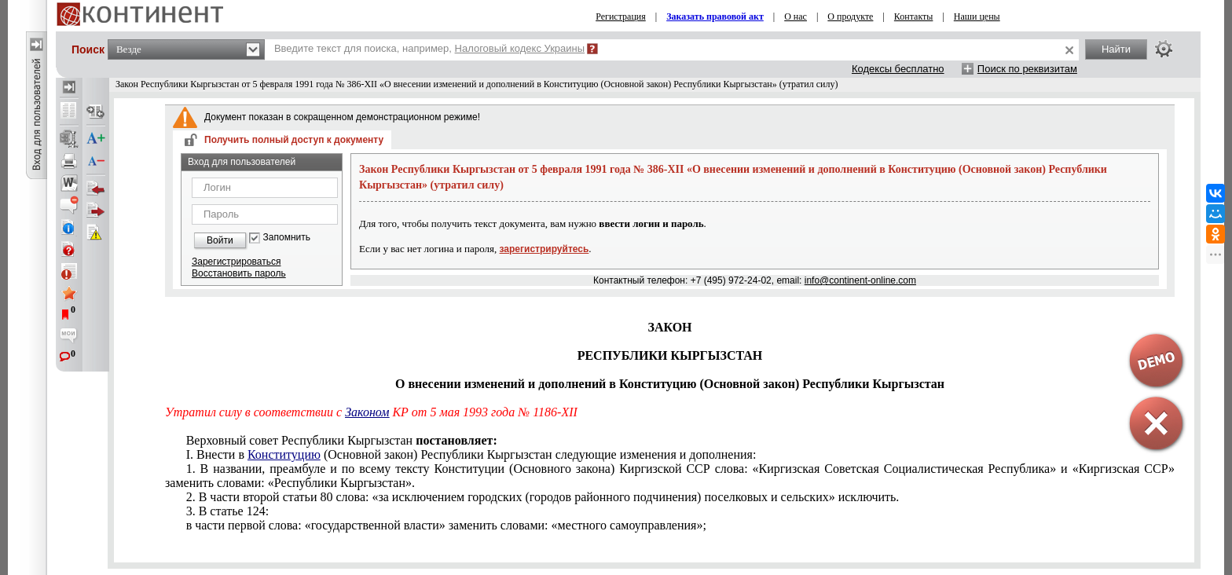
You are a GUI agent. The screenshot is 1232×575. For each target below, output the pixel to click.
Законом (367, 412)
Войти (220, 240)
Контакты (913, 16)
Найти (1116, 49)
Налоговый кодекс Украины (520, 48)
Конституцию (284, 454)
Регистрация (621, 16)
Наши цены (977, 16)
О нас (795, 16)
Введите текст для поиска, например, (429, 48)
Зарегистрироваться (236, 261)
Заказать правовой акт (715, 16)
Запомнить (286, 238)
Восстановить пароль (239, 273)
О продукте (850, 16)
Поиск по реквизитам (1027, 69)
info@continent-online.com (860, 280)
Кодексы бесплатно (898, 69)
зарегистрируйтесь (544, 249)
